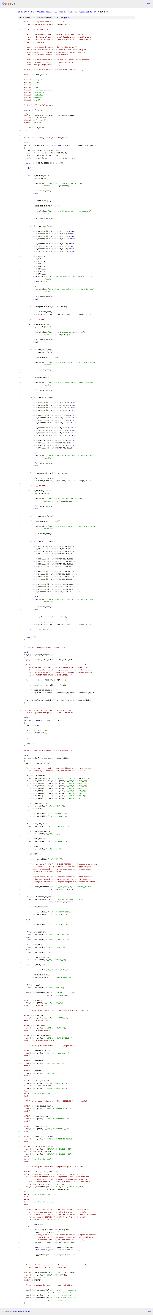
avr (95, 11)
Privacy (21, 1311)
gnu (20, 11)
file (67, 18)
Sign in (148, 4)
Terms (27, 1311)
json (149, 1311)
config (89, 11)
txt (143, 1311)
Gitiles (14, 1311)
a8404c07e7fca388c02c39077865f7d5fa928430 (52, 11)
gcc (25, 11)
